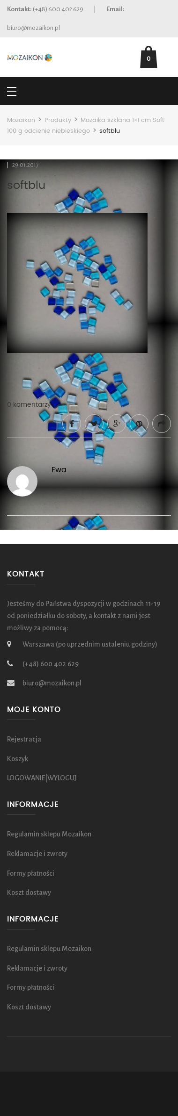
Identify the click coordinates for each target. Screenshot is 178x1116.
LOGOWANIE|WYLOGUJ (42, 778)
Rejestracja (24, 739)
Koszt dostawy (29, 892)
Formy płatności (30, 873)
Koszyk (17, 759)
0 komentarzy (29, 405)
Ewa (59, 470)
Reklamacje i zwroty (37, 853)
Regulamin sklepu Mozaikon (49, 834)
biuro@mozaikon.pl (33, 27)
